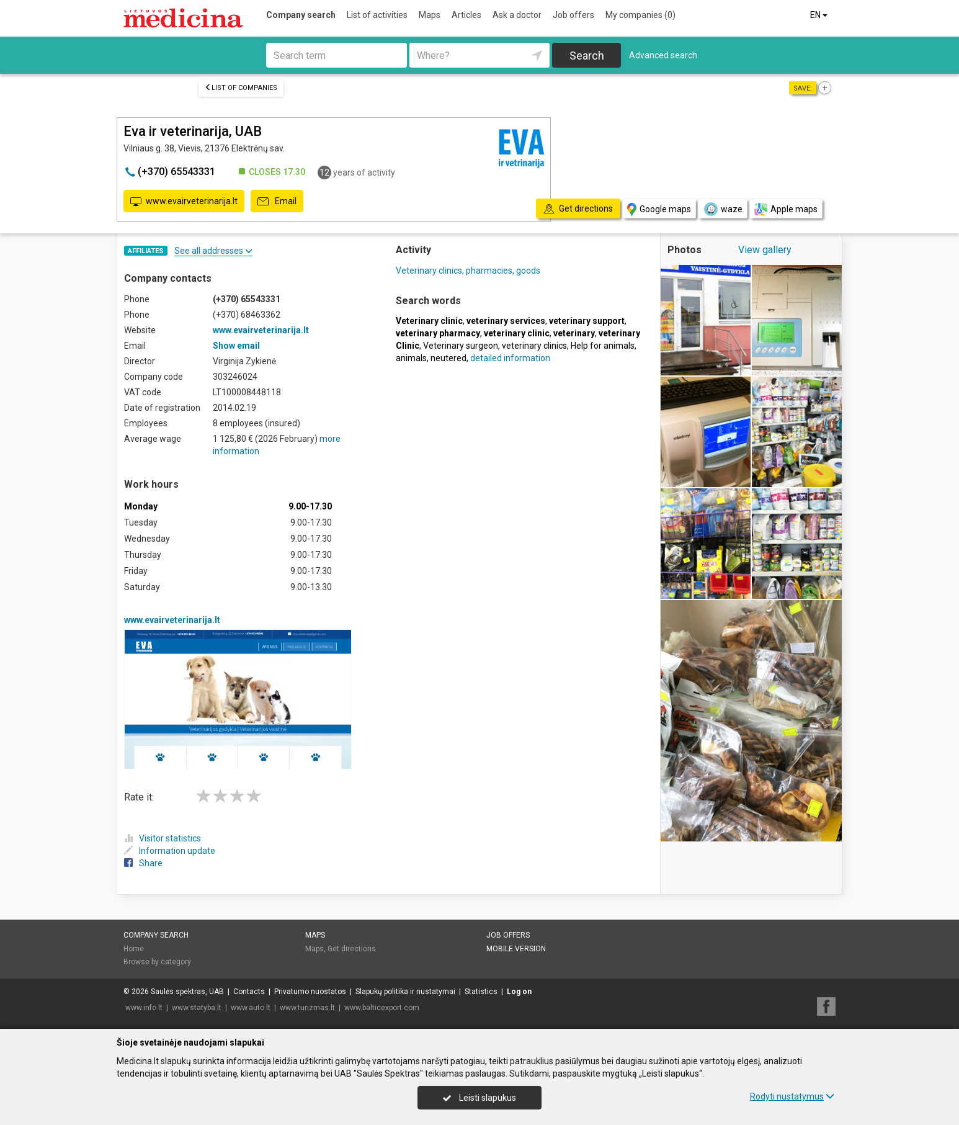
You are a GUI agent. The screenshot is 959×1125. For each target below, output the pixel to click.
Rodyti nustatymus (792, 1096)
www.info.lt (144, 1007)
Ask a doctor (517, 15)
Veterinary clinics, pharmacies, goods (468, 271)
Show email (236, 346)
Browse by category (157, 961)
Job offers (573, 15)
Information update (169, 851)
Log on (519, 991)
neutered (448, 358)
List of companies (241, 88)
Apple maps (786, 209)
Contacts (249, 991)
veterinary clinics (534, 346)
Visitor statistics (162, 838)
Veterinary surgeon (460, 346)
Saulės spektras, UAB (187, 991)
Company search (301, 15)
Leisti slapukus (479, 1098)
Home (133, 948)
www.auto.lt (250, 1007)
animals (411, 358)
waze (723, 209)
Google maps (659, 209)
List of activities (377, 15)
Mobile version (516, 948)
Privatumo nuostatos (310, 991)
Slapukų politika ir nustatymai (405, 991)
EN (819, 15)
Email (277, 201)
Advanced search (663, 55)
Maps (429, 15)
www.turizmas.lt (307, 1007)
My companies (640, 15)
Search (586, 55)
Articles (466, 15)
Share (143, 863)
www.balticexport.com (381, 1007)
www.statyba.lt (196, 1007)
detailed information (510, 358)
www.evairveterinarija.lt (184, 201)
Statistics (481, 991)
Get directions (352, 948)
